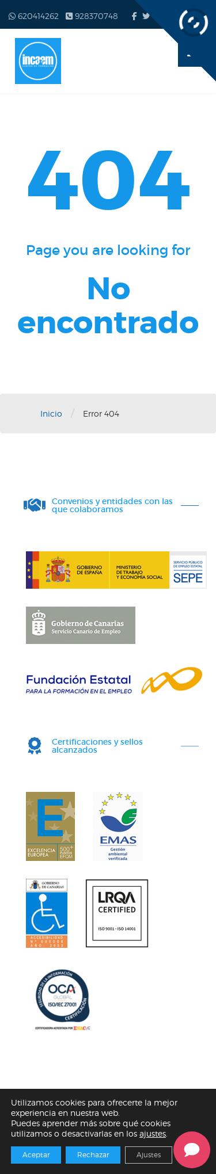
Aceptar (36, 1154)
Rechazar (93, 1154)
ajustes (152, 1133)
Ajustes (149, 1154)
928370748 (92, 16)
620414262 (34, 16)
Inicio (51, 413)
